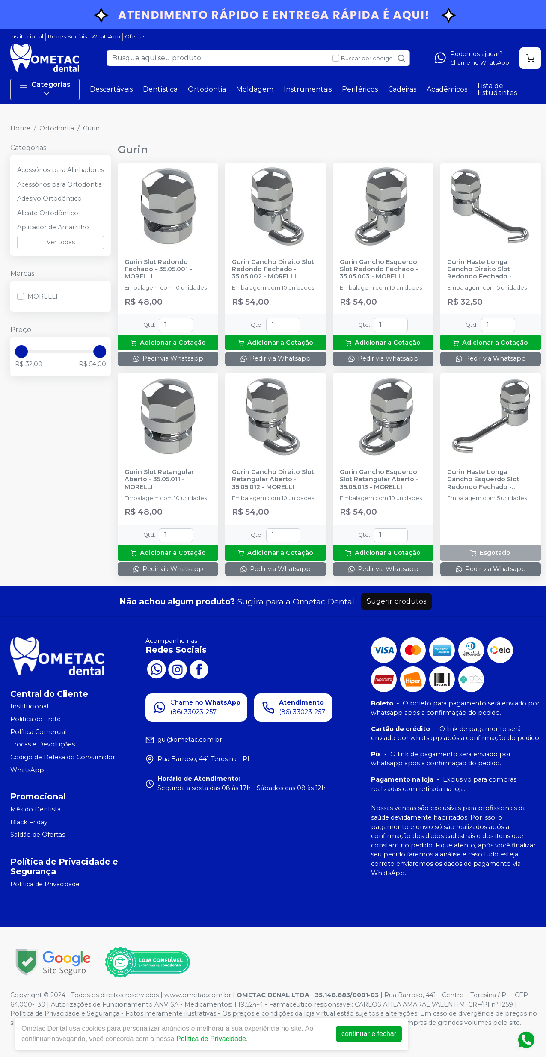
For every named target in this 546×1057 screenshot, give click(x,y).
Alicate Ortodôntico (47, 213)
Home (20, 128)
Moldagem (254, 89)
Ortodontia (207, 89)
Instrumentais (308, 89)
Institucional (26, 36)
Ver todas (61, 242)
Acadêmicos (447, 89)
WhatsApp (105, 36)
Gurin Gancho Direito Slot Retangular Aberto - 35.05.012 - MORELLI (273, 479)
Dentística (160, 89)
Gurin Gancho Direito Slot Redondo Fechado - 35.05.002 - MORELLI (273, 269)
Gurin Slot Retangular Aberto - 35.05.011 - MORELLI (159, 479)
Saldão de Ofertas (37, 835)
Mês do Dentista (35, 809)
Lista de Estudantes (497, 89)
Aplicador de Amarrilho (53, 227)
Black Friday (28, 822)
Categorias (45, 89)
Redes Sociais (67, 36)
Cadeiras (402, 89)
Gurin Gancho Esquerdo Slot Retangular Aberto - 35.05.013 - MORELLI (379, 479)
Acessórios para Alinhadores (60, 170)
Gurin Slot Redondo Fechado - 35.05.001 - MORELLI (158, 269)
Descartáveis (111, 89)
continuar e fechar (368, 1033)
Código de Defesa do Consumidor (62, 757)
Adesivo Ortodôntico (49, 198)
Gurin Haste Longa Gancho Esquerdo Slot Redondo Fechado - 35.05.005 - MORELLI (483, 479)
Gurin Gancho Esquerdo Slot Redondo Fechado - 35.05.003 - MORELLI (379, 269)
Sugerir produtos (396, 601)
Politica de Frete (35, 719)
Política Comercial (38, 732)
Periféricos (360, 89)
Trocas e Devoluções (42, 744)
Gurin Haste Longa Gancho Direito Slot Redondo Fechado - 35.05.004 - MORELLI (479, 269)
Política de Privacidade (45, 884)
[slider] (21, 351)
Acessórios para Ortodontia (59, 184)
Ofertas (135, 36)
